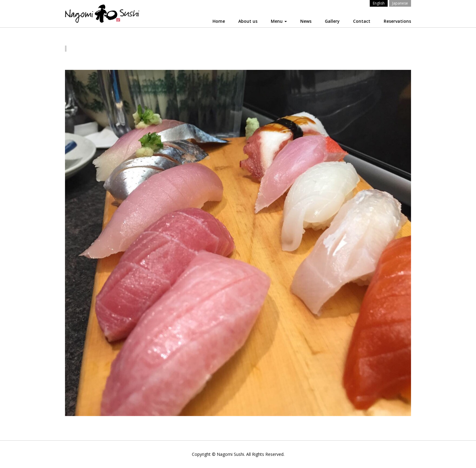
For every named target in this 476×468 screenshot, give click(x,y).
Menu (279, 21)
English (379, 3)
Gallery (332, 21)
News (305, 21)
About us (247, 21)
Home (218, 21)
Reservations (397, 21)
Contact (361, 21)
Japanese (400, 3)
